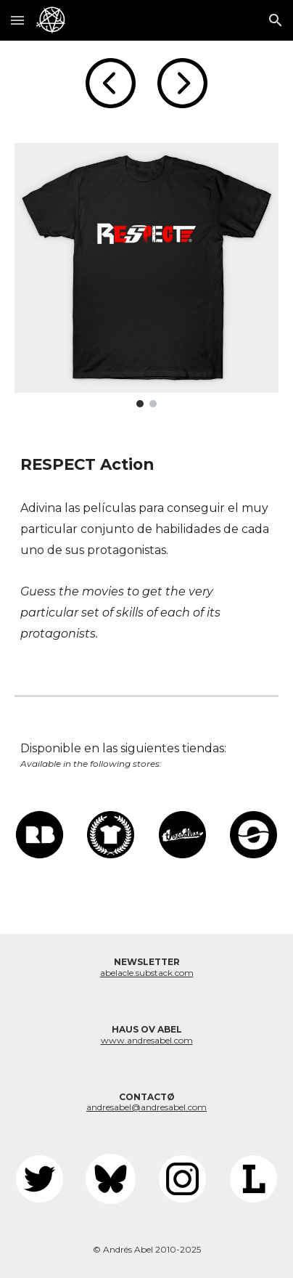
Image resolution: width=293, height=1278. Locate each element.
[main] (146, 464)
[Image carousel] (146, 275)
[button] (17, 20)
